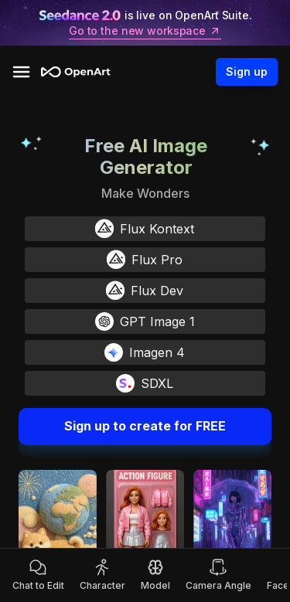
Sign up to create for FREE (145, 426)
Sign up (247, 72)
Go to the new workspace (145, 31)
